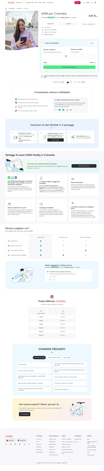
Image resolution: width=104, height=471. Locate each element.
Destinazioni (20, 2)
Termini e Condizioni (66, 439)
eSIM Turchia (52, 449)
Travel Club (39, 449)
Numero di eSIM (76, 49)
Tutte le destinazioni (53, 454)
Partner (76, 441)
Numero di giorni (49, 49)
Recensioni (38, 444)
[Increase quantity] (93, 56)
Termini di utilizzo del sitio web (67, 453)
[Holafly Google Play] (22, 440)
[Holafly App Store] (10, 440)
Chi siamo (38, 439)
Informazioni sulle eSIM (39, 357)
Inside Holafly (39, 452)
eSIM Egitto (51, 447)
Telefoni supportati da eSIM (92, 442)
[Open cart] (95, 2)
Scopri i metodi (55, 139)
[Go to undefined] (6, 8)
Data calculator (90, 455)
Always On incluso (48, 34)
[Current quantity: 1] (83, 56)
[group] (33, 364)
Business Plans (78, 439)
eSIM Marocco (52, 441)
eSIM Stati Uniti (52, 439)
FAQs (88, 452)
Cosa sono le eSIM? (91, 449)
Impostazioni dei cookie (67, 449)
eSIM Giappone (52, 444)
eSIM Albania (52, 452)
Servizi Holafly (67, 357)
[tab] (50, 23)
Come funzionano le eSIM (54, 357)
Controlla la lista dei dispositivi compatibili (24, 141)
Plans (37, 441)
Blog (88, 439)
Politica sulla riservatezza (67, 441)
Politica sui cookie (66, 447)
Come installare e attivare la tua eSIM (91, 446)
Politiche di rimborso (66, 444)
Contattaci (38, 447)
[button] (92, 2)
